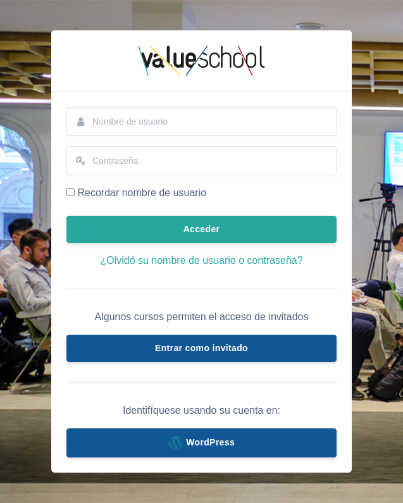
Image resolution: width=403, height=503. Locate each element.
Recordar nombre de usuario (141, 192)
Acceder (201, 229)
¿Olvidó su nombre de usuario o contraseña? (201, 260)
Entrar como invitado (201, 348)
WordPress (201, 442)
